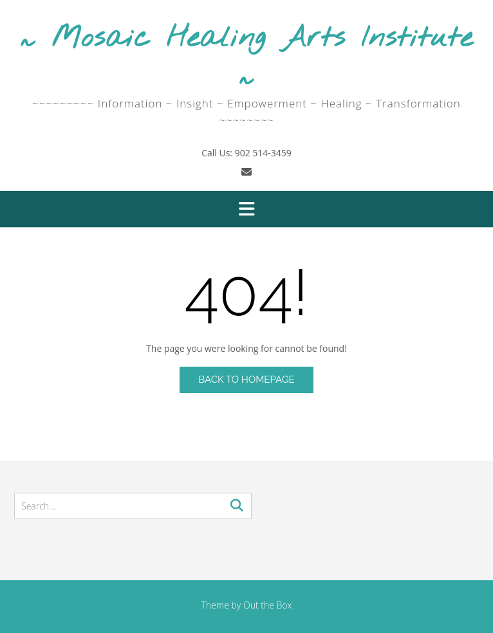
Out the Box (267, 605)
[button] (246, 209)
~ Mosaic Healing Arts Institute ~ (246, 57)
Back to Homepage (246, 379)
